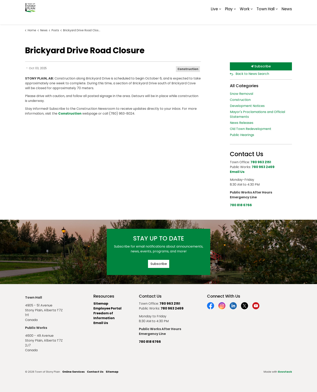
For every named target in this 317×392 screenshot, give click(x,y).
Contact (242, 6)
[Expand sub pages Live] (220, 18)
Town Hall (266, 18)
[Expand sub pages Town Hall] (277, 18)
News (287, 18)
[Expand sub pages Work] (251, 18)
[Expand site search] (288, 6)
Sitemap (274, 6)
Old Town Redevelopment (250, 128)
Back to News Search (252, 73)
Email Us (100, 323)
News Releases (241, 122)
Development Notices (247, 105)
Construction (188, 69)
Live (214, 18)
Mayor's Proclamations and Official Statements (257, 114)
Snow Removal (241, 93)
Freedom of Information (104, 315)
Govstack (285, 372)
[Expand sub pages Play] (235, 18)
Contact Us (95, 372)
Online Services (73, 372)
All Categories (244, 86)
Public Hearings (242, 135)
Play (229, 18)
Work (244, 18)
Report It (258, 6)
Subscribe (261, 66)
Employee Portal (107, 308)
